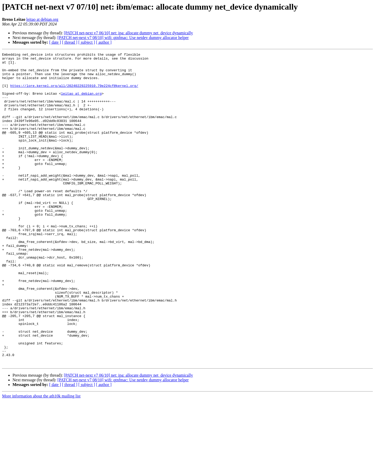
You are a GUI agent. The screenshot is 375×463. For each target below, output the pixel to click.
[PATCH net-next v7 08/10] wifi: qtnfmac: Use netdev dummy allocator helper (123, 37)
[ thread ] (69, 42)
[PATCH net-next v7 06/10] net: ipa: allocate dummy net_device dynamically (128, 33)
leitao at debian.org (42, 19)
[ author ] (104, 42)
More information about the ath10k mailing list (41, 458)
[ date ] (55, 42)
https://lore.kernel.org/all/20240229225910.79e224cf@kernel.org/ (74, 92)
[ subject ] (86, 42)
